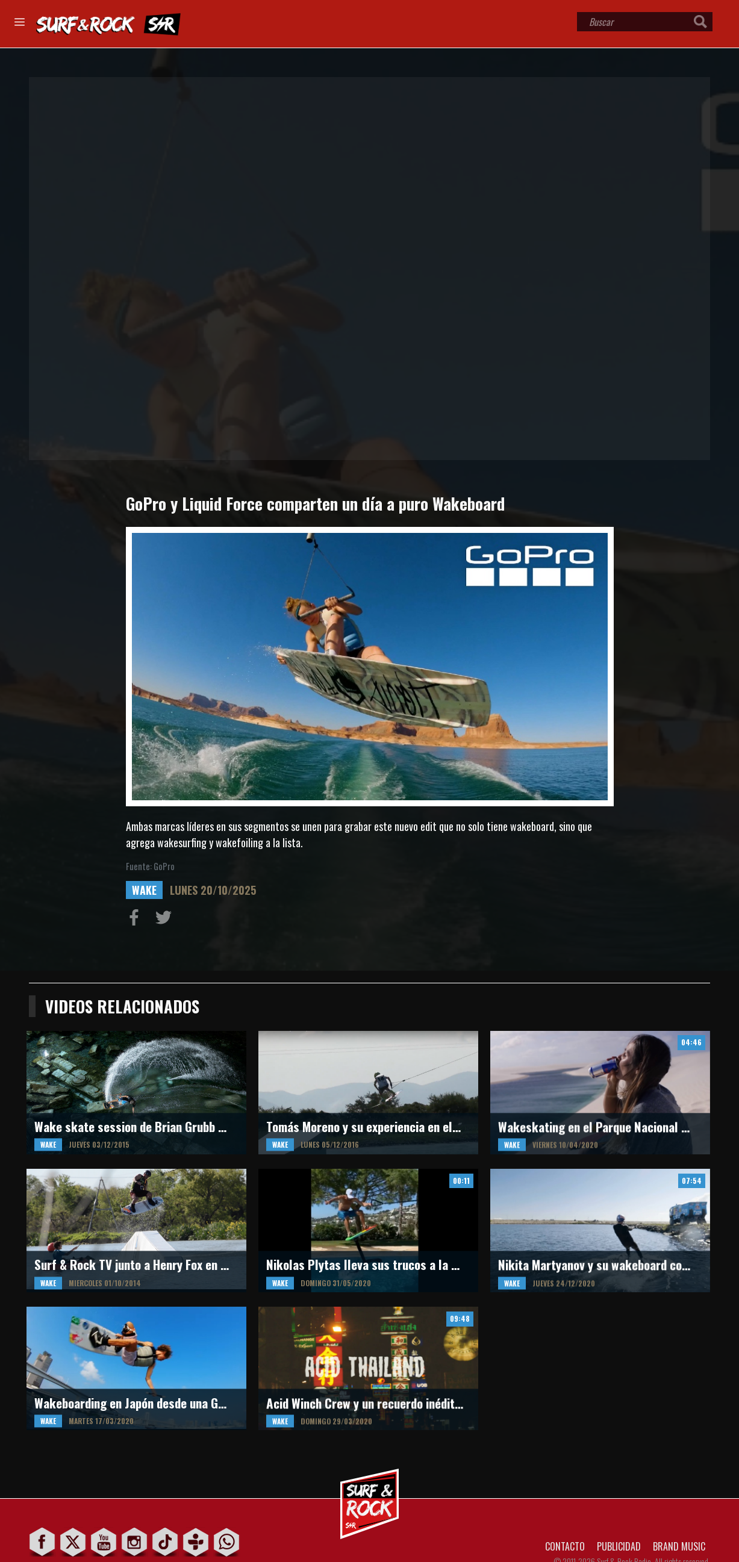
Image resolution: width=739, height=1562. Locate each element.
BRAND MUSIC (679, 1546)
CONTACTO (565, 1546)
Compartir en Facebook (137, 920)
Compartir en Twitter (166, 920)
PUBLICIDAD (619, 1546)
